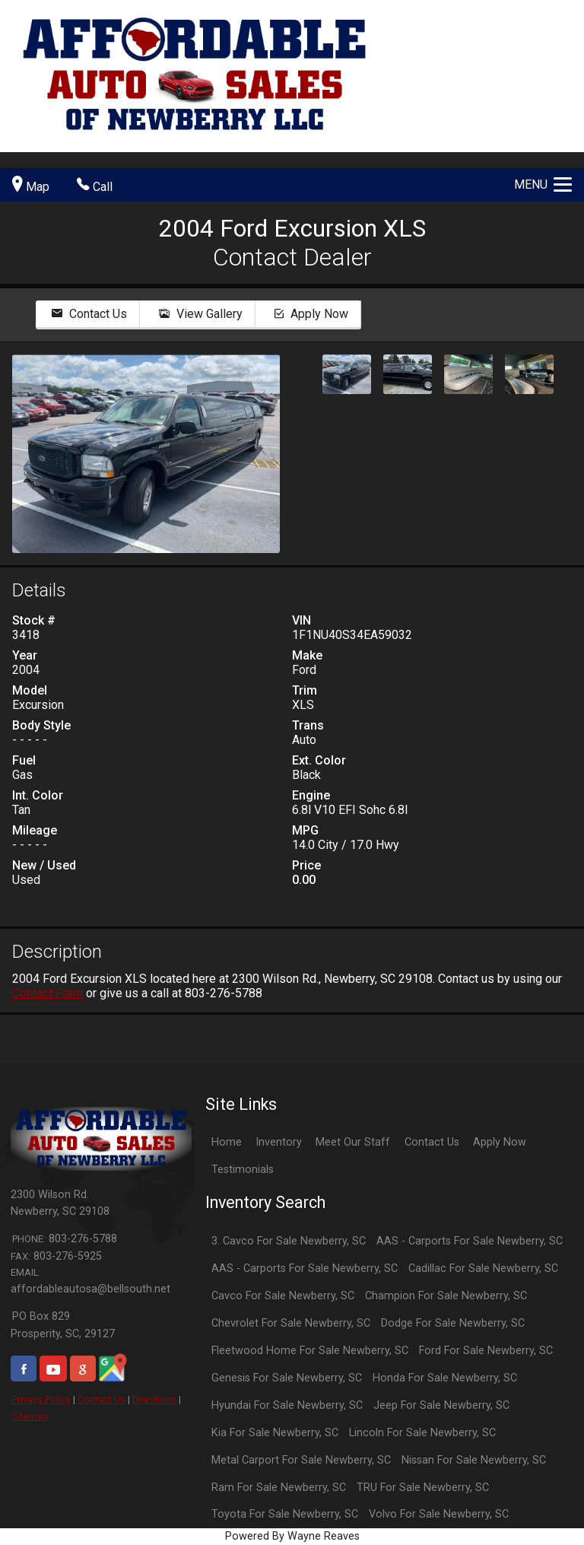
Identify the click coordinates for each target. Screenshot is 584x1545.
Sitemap (30, 1416)
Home (226, 1142)
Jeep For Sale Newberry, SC (441, 1405)
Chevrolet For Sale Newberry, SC (290, 1323)
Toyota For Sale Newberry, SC (284, 1514)
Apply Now (499, 1142)
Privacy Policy (41, 1399)
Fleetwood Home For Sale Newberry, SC (309, 1350)
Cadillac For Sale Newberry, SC (483, 1268)
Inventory (279, 1142)
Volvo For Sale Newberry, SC (439, 1514)
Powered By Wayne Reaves (292, 1536)
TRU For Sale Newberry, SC (423, 1487)
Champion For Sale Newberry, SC (446, 1295)
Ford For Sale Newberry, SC (486, 1350)
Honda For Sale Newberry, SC (445, 1378)
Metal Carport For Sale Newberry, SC (301, 1460)
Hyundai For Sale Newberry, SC (287, 1405)
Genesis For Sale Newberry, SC (286, 1378)
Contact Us (101, 1399)
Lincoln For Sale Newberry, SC (422, 1432)
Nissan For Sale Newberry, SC (474, 1460)
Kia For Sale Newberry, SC (274, 1432)
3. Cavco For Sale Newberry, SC (288, 1241)
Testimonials (242, 1169)
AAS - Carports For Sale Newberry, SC (469, 1241)
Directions (154, 1399)
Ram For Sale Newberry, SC (278, 1487)
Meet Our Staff (353, 1142)
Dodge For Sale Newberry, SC (453, 1323)
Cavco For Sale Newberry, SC (282, 1295)
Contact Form (47, 993)
